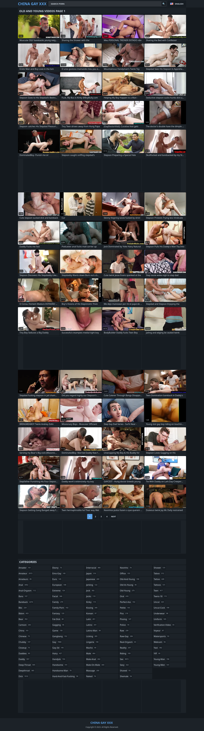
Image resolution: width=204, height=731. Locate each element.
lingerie (92, 642)
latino (91, 625)
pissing (126, 619)
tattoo (159, 579)
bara (23, 596)
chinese (24, 636)
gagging (58, 625)
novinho (126, 568)
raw (124, 631)
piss (124, 613)
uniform (160, 619)
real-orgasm (128, 642)
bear (23, 619)
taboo (159, 573)
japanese (93, 579)
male (91, 653)
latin (91, 619)
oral (124, 596)
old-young (127, 591)
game (57, 631)
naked (91, 676)
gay (57, 642)
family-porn (60, 608)
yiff (157, 653)
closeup (24, 648)
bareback (26, 602)
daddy (24, 659)
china (24, 631)
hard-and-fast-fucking (65, 676)
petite (125, 608)
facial (57, 596)
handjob (59, 659)
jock (90, 591)
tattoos (160, 585)
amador (25, 568)
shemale (126, 676)
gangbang (60, 636)
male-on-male (95, 665)
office (125, 573)
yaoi (158, 648)
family (58, 602)
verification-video (164, 625)
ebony (57, 568)
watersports (162, 636)
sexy (124, 665)
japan (91, 573)
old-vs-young (128, 585)
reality (125, 648)
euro (57, 579)
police (125, 625)
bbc (23, 608)
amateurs (25, 579)
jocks (91, 596)
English (179, 3)
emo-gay (59, 573)
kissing (92, 608)
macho (91, 648)
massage (93, 671)
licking (92, 636)
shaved (125, 671)
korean (91, 613)
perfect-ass (128, 602)
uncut (159, 602)
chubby (25, 642)
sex (124, 659)
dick (24, 676)
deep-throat (27, 665)
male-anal (93, 659)
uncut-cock (162, 608)
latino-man (93, 631)
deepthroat (27, 671)
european (59, 585)
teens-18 (160, 596)
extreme (58, 591)
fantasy (58, 613)
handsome (60, 665)
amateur (26, 573)
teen (158, 591)
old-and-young (130, 579)
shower (160, 568)
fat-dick (58, 619)
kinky (91, 602)
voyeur (159, 631)
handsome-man (62, 671)
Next (113, 516)
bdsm (24, 613)
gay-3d (58, 648)
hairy (57, 653)
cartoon (25, 625)
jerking (92, 585)
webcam (160, 642)
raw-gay (126, 636)
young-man (162, 659)
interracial (93, 568)
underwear (161, 613)
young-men (162, 665)
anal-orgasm (27, 591)
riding (125, 653)
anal (24, 585)
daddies (25, 653)
